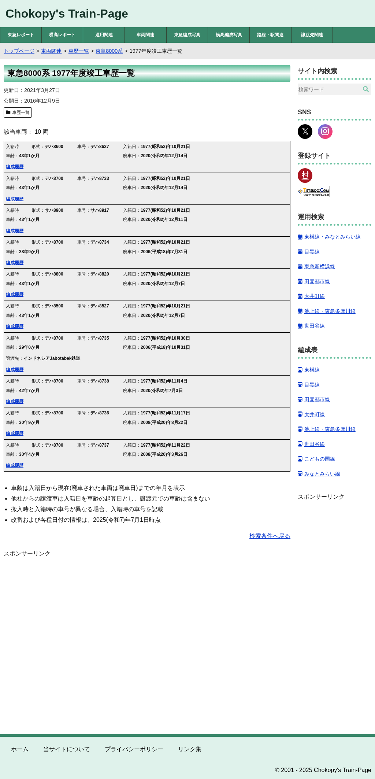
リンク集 (189, 749)
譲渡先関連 (312, 34)
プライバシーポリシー (134, 749)
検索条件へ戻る (269, 536)
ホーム (20, 749)
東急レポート (21, 34)
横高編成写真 (229, 34)
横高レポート (62, 34)
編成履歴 (14, 166)
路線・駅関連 (270, 34)
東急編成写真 (187, 34)
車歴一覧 (21, 112)
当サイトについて (66, 749)
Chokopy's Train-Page (66, 13)
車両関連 (145, 34)
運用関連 (104, 34)
